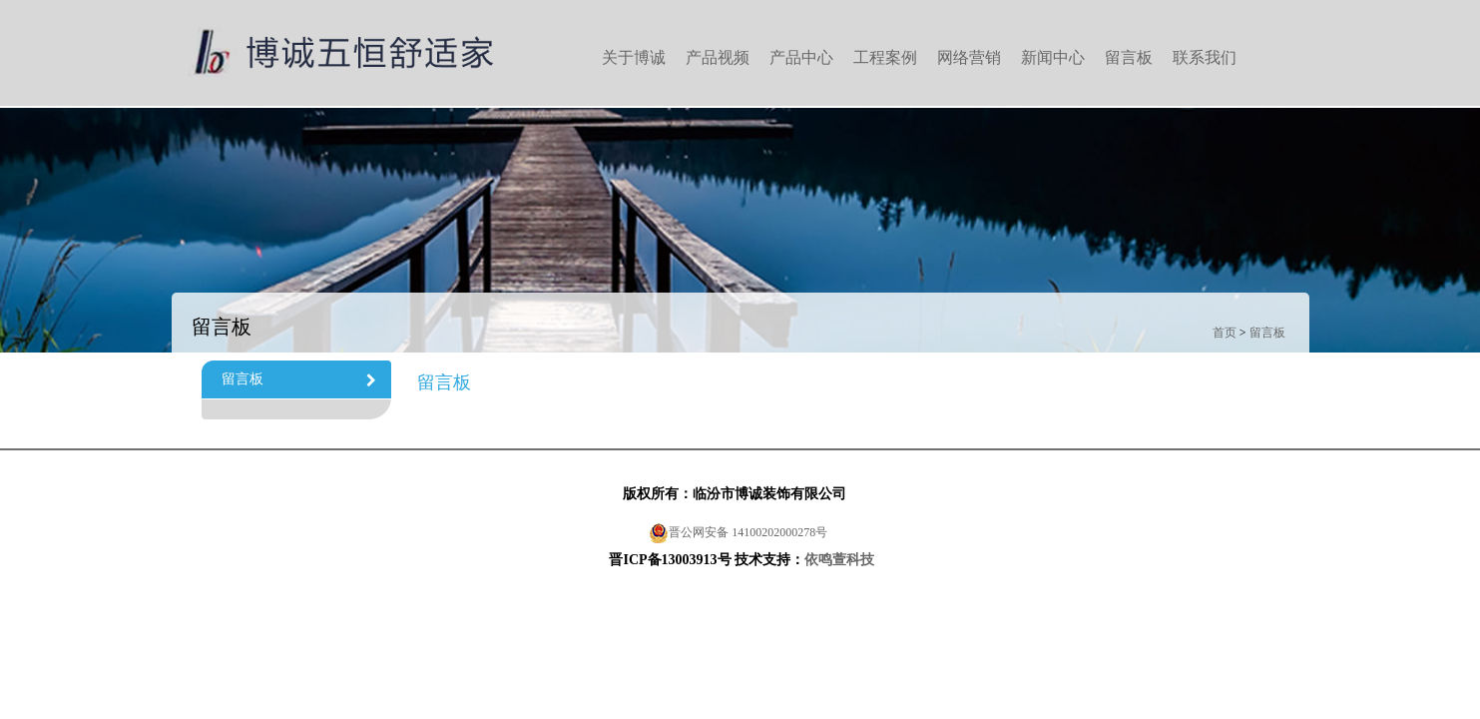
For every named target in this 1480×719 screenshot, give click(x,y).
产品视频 (717, 57)
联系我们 (1204, 57)
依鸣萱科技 (839, 559)
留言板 (1129, 57)
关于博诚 (634, 57)
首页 (1224, 333)
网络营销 (969, 57)
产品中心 (801, 57)
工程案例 (885, 57)
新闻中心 (1053, 57)
